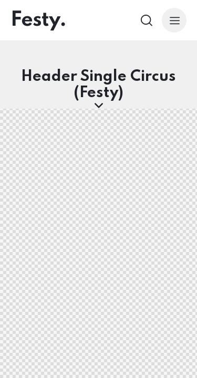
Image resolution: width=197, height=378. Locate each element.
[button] (174, 20)
